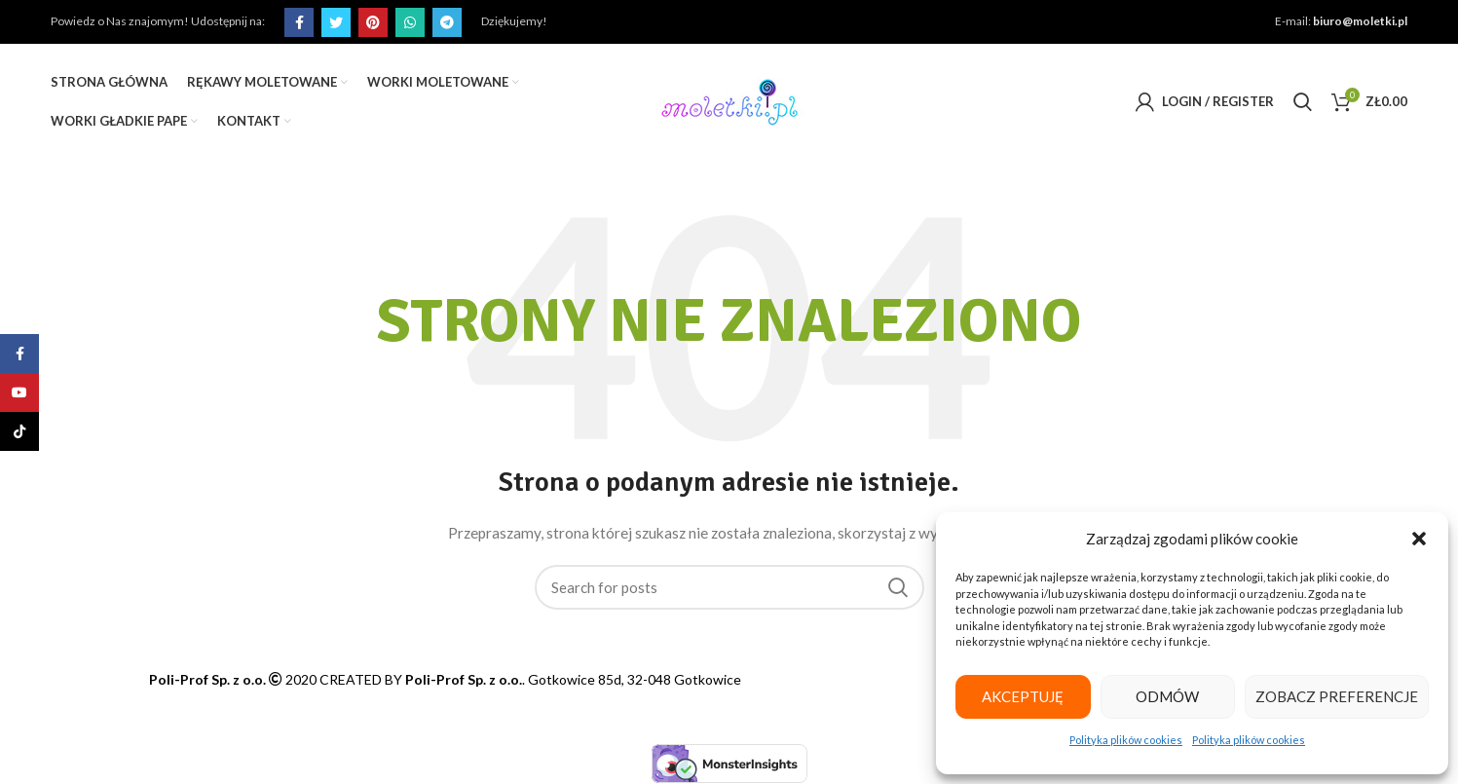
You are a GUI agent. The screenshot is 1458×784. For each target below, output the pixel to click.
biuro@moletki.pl (1363, 21)
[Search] (1305, 102)
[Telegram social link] (444, 22)
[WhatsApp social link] (407, 22)
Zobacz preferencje (1339, 696)
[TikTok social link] (19, 431)
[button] (1419, 538)
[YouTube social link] (19, 392)
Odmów (1171, 696)
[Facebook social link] (296, 22)
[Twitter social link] (333, 22)
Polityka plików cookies (1127, 739)
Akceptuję (1025, 696)
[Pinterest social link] (370, 22)
